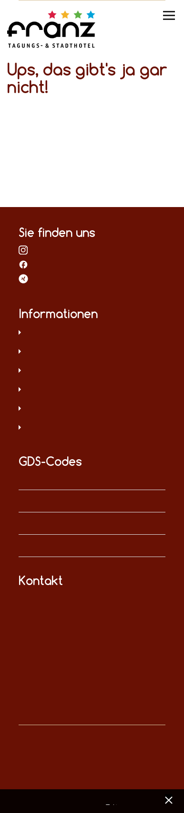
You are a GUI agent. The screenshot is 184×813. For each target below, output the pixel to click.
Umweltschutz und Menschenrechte (92, 428)
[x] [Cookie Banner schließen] (168, 799)
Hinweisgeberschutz (92, 409)
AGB (92, 371)
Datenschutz (92, 333)
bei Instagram (23, 250)
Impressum (92, 352)
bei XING (23, 278)
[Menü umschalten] (170, 15)
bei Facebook (23, 264)
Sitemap (92, 390)
